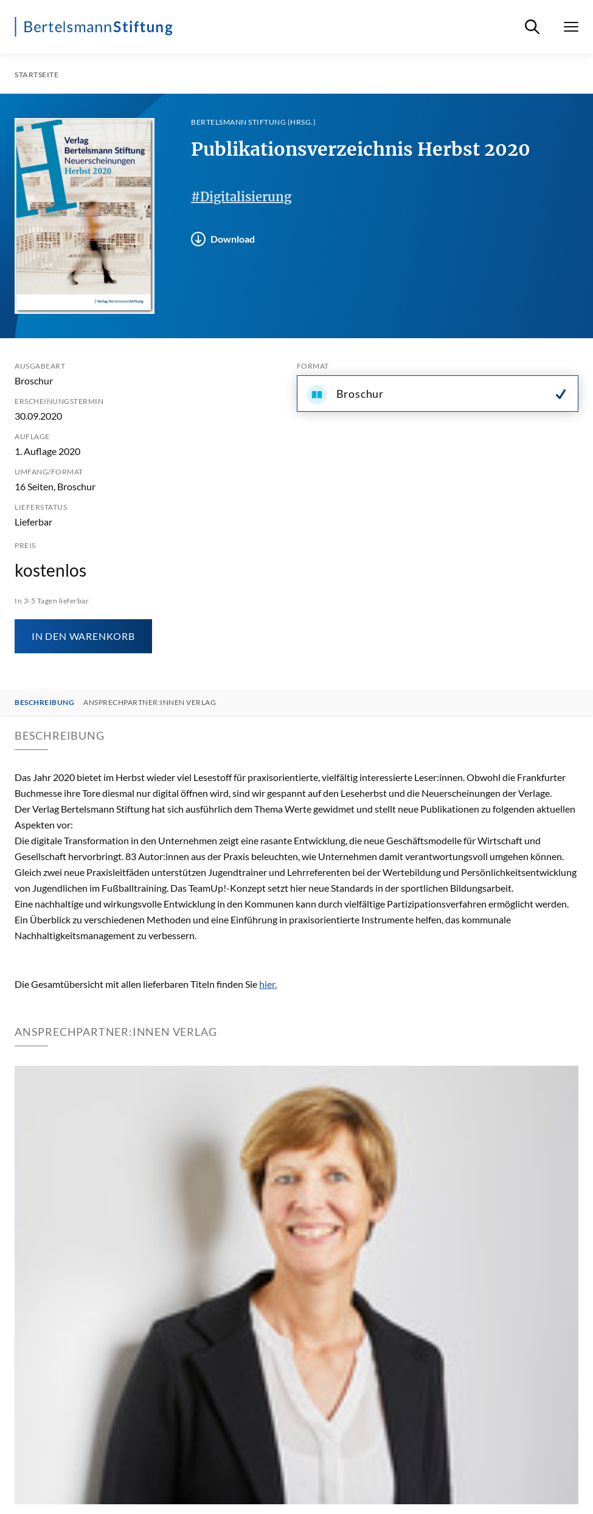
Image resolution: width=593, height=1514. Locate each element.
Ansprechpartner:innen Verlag (149, 702)
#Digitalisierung (241, 196)
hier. (268, 984)
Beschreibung (44, 702)
